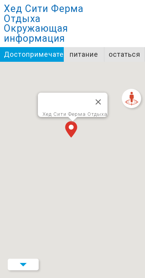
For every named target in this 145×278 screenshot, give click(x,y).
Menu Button (23, 264)
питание (84, 54)
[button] (72, 130)
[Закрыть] (98, 102)
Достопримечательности (34, 54)
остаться (124, 54)
